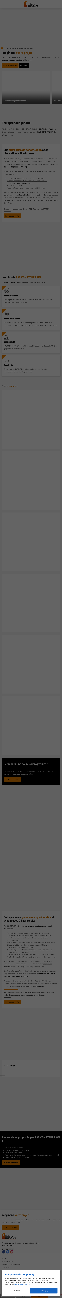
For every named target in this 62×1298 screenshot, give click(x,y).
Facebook (24, 1284)
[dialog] (31, 1283)
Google (16, 1284)
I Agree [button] (44, 1291)
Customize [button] (17, 1290)
